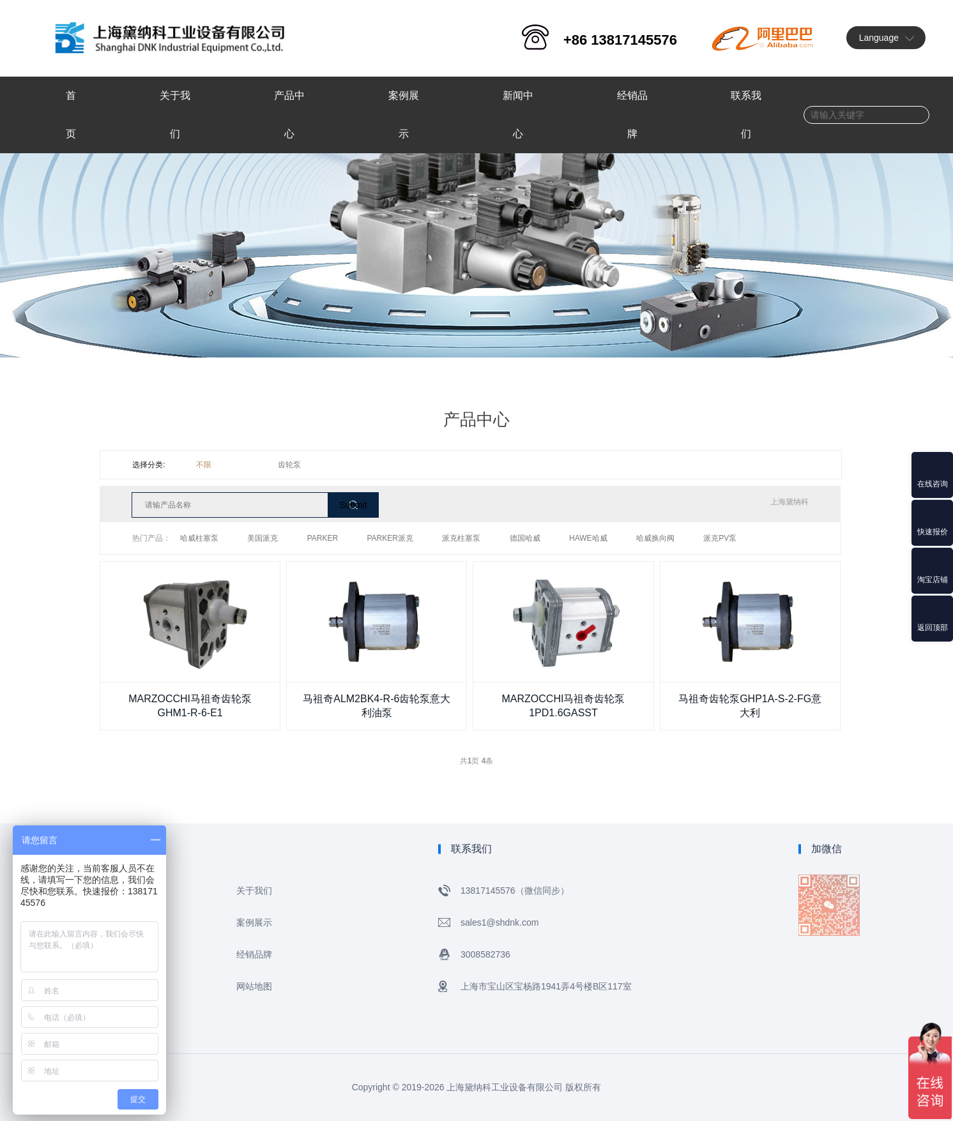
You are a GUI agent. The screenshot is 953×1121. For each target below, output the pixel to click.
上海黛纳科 (789, 501)
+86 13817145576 (620, 40)
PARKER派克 (390, 538)
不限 (203, 464)
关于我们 (254, 890)
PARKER (322, 538)
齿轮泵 (289, 464)
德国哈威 (525, 538)
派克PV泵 (719, 538)
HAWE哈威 (588, 538)
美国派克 (262, 538)
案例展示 (254, 922)
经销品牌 (254, 954)
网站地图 (254, 986)
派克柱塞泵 (461, 538)
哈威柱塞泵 (199, 538)
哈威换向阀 (655, 538)
